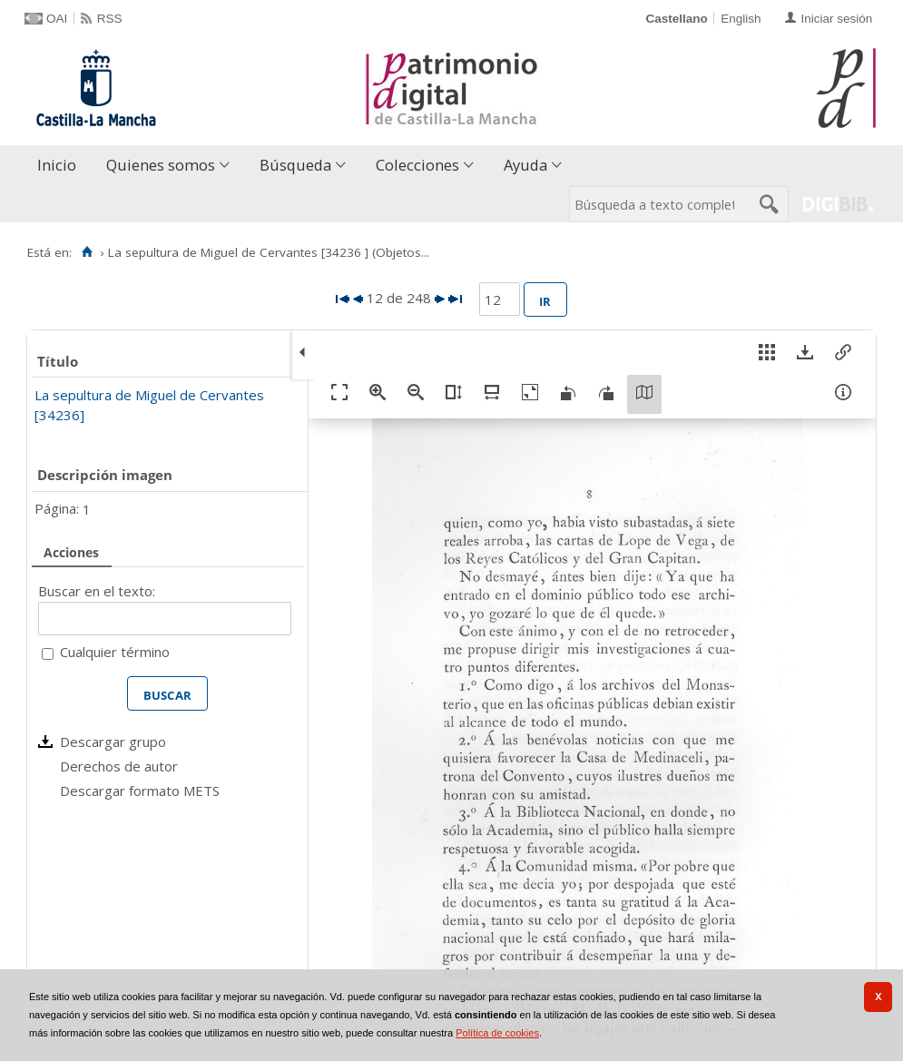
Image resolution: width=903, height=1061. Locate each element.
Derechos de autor (119, 766)
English (741, 18)
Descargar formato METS (140, 790)
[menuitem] (61, 165)
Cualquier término (115, 652)
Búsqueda (295, 164)
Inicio (56, 164)
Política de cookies (497, 1032)
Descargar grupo (113, 741)
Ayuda (525, 164)
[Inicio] (86, 252)
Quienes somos (160, 164)
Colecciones (417, 164)
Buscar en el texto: (96, 591)
